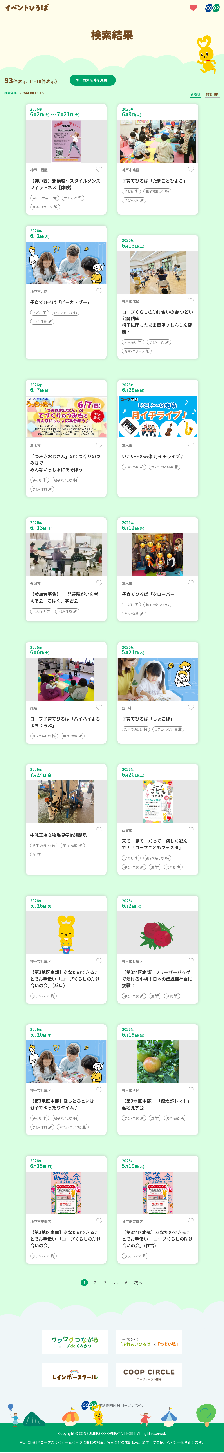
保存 (99, 169)
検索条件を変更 (95, 80)
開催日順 (212, 94)
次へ (138, 1283)
